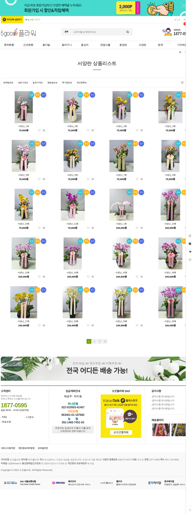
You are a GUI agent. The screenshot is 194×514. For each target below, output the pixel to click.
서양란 (142, 44)
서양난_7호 (121, 175)
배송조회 (6, 421)
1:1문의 (30, 417)
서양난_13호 (24, 272)
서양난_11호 (72, 224)
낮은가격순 (23, 82)
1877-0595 (14, 405)
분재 (160, 44)
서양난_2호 (72, 126)
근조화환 (28, 44)
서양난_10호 (24, 224)
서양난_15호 (121, 272)
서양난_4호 (170, 126)
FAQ (4, 417)
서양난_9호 (170, 175)
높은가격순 (38, 82)
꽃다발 (46, 44)
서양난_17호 (24, 321)
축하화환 (9, 44)
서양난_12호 (170, 224)
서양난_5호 (23, 175)
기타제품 (182, 44)
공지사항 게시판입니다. (163, 396)
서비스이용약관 (8, 448)
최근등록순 (82, 82)
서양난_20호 (170, 321)
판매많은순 (8, 82)
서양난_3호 (121, 126)
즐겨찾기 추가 (32, 19)
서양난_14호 (72, 272)
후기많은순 (67, 82)
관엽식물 (105, 44)
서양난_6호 (72, 175)
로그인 (177, 19)
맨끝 (105, 341)
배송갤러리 (158, 420)
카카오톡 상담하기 (14, 19)
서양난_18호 (72, 321)
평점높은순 (52, 82)
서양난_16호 (170, 272)
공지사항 (156, 391)
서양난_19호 (121, 321)
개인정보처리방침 (26, 448)
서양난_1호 (23, 126)
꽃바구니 (67, 44)
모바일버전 (43, 448)
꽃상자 (85, 44)
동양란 (123, 44)
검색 (66, 32)
